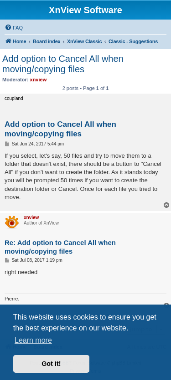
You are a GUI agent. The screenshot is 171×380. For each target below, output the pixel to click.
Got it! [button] (51, 363)
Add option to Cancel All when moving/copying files (63, 64)
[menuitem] (14, 27)
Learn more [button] (33, 340)
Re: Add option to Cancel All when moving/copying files (60, 247)
